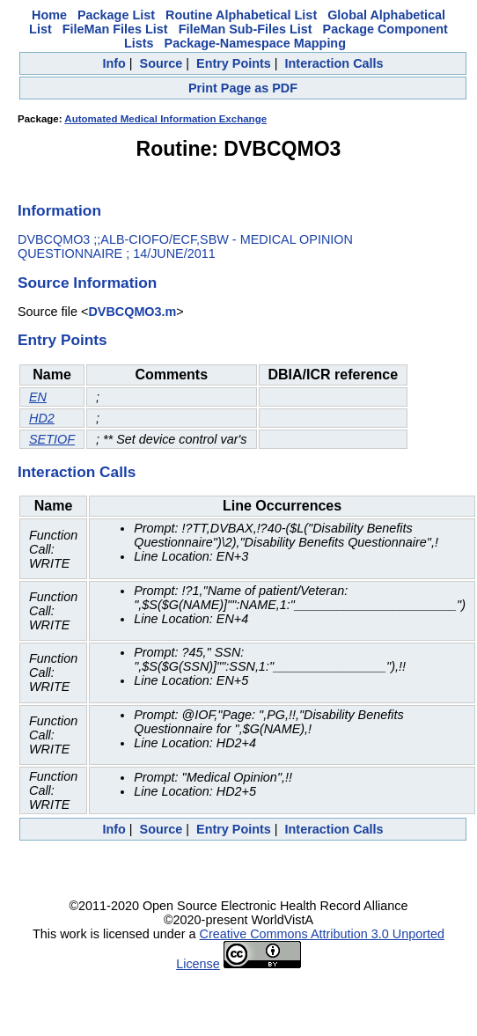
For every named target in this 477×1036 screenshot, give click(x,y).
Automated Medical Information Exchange (165, 119)
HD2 (42, 418)
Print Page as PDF (242, 88)
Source (161, 63)
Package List (116, 15)
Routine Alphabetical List (241, 15)
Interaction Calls (334, 63)
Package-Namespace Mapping (255, 43)
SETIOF (52, 439)
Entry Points (233, 63)
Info (113, 63)
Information (59, 210)
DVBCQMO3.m (132, 312)
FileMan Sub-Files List (245, 29)
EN (38, 397)
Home (49, 15)
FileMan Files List (115, 29)
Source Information (87, 282)
